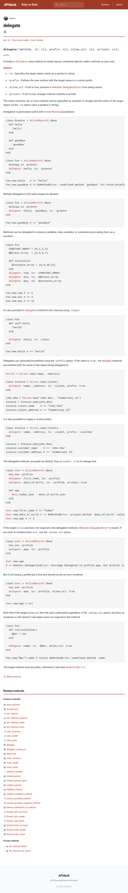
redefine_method (14, 787)
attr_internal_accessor (16, 716)
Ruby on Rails (30, 4)
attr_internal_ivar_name (20, 848)
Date (15, 493)
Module (39, 40)
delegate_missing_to (16, 747)
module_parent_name (16, 778)
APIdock (10, 5)
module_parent (13, 774)
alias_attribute (13, 702)
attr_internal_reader (15, 720)
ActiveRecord (39, 119)
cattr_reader (12, 733)
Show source (14, 674)
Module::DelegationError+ (67, 86)
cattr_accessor (13, 729)
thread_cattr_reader (15, 814)
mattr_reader (12, 760)
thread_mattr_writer (15, 832)
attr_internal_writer (15, 725)
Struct (23, 372)
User (18, 469)
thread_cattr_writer (15, 818)
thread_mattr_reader (16, 827)
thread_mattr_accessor (17, 823)
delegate (22, 61)
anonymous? (12, 707)
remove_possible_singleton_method (23, 801)
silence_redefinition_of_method (21, 805)
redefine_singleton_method (19, 792)
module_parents (14, 783)
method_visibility (14, 769)
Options (7, 67)
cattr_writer (11, 738)
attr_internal (12, 711)
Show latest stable (20, 40)
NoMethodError (75, 665)
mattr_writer (12, 765)
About (119, 4)
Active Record (52, 110)
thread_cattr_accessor (17, 809)
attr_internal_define (18, 844)
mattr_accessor (13, 756)
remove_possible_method (18, 796)
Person (10, 372)
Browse (104, 4)
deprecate (11, 751)
